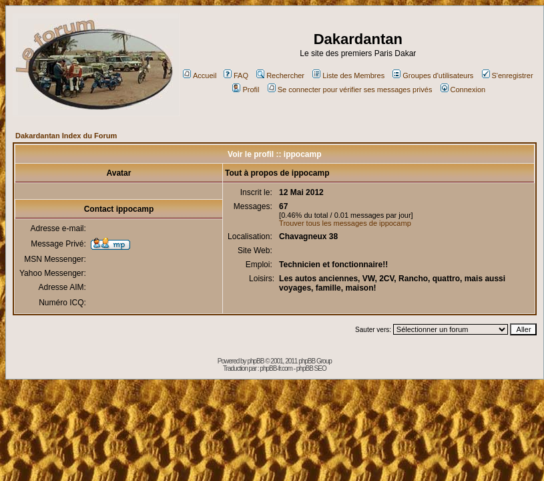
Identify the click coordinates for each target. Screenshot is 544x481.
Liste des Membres (348, 75)
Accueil (199, 75)
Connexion (463, 90)
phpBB (255, 361)
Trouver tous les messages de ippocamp (345, 223)
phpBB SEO (311, 368)
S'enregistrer (507, 75)
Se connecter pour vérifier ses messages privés (350, 90)
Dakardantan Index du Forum (66, 136)
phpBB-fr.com (276, 368)
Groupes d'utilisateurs (432, 75)
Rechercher (280, 75)
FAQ (236, 75)
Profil (245, 90)
